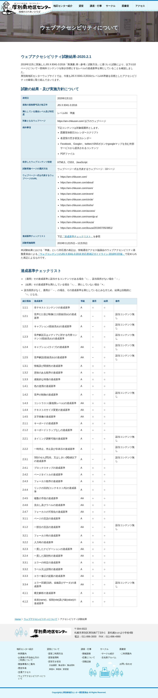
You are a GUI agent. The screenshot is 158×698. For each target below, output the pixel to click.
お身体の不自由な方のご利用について (28, 658)
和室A (51, 669)
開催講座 (86, 653)
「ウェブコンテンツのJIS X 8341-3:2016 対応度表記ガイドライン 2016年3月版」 (81, 254)
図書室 (123, 649)
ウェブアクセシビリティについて (40, 619)
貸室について (53, 649)
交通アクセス (24, 672)
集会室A (62, 665)
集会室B (70, 665)
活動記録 (86, 661)
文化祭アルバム (109, 657)
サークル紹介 (108, 653)
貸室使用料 (53, 657)
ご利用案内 (126, 653)
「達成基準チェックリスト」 (77, 236)
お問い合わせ (126, 664)
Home (18, 619)
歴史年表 (22, 668)
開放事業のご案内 (26, 664)
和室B (58, 669)
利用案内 (22, 653)
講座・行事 (86, 649)
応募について (88, 657)
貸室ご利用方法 (55, 653)
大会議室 (53, 665)
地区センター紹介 (25, 649)
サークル (104, 649)
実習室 (66, 669)
